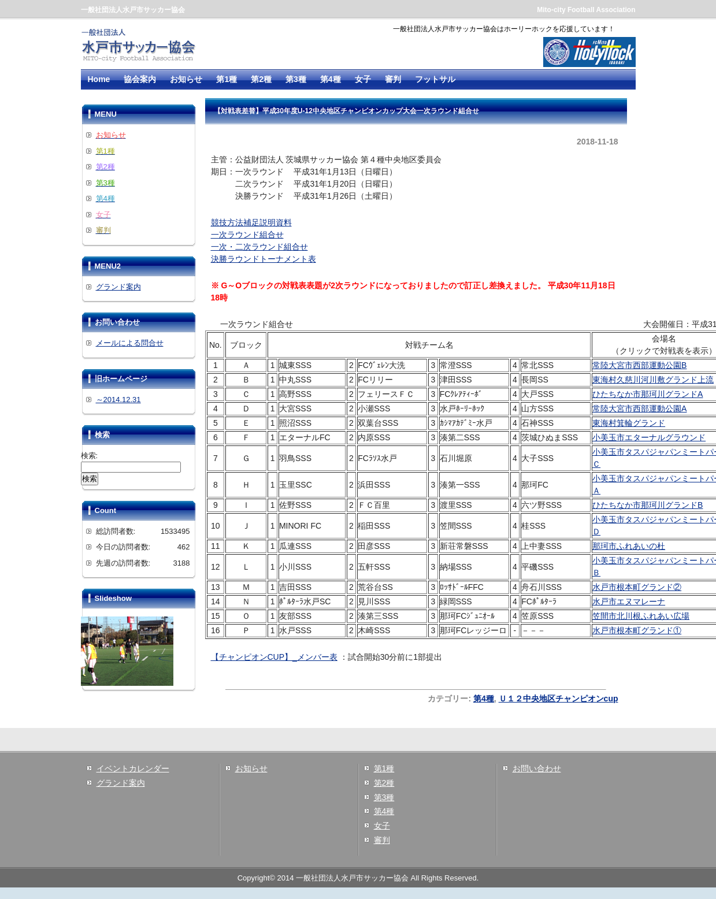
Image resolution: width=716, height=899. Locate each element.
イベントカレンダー (133, 768)
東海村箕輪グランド (628, 423)
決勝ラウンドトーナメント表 (263, 258)
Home (99, 79)
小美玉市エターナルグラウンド (649, 437)
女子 (363, 79)
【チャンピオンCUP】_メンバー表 (274, 657)
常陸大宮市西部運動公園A (639, 408)
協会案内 (140, 79)
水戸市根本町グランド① (636, 630)
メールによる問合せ (130, 343)
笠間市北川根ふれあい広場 (640, 616)
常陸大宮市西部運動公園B (639, 365)
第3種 (295, 79)
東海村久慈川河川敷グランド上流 (653, 379)
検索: (89, 455)
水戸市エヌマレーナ (628, 601)
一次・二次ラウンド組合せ (259, 246)
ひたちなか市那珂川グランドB (647, 505)
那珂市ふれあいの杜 (628, 546)
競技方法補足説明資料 (251, 222)
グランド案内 (118, 287)
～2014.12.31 (118, 399)
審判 (393, 79)
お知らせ (186, 79)
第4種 (330, 79)
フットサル (435, 79)
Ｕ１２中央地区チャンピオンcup (558, 698)
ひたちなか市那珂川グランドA (647, 394)
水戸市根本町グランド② (636, 587)
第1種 (226, 79)
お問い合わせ (537, 768)
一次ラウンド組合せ (247, 234)
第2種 (261, 79)
